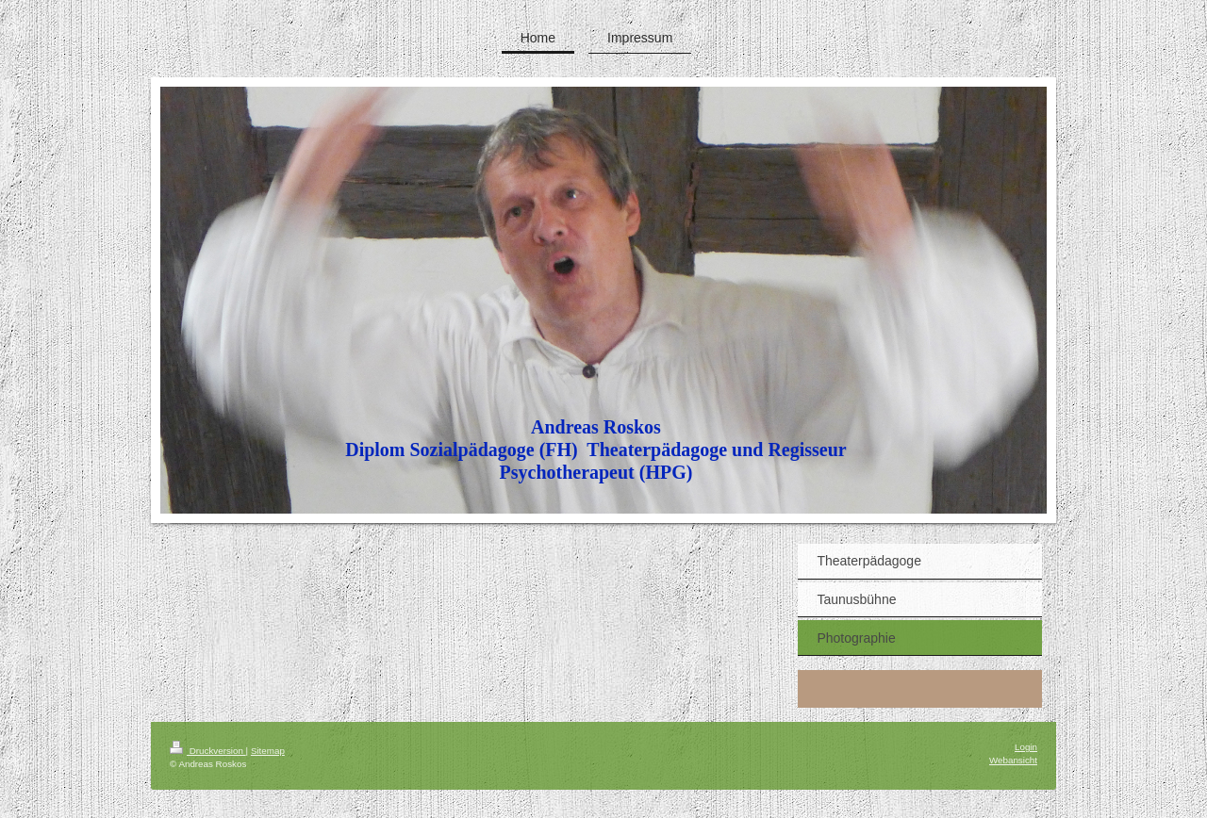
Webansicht (1013, 760)
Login (1026, 747)
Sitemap (268, 750)
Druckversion (208, 750)
